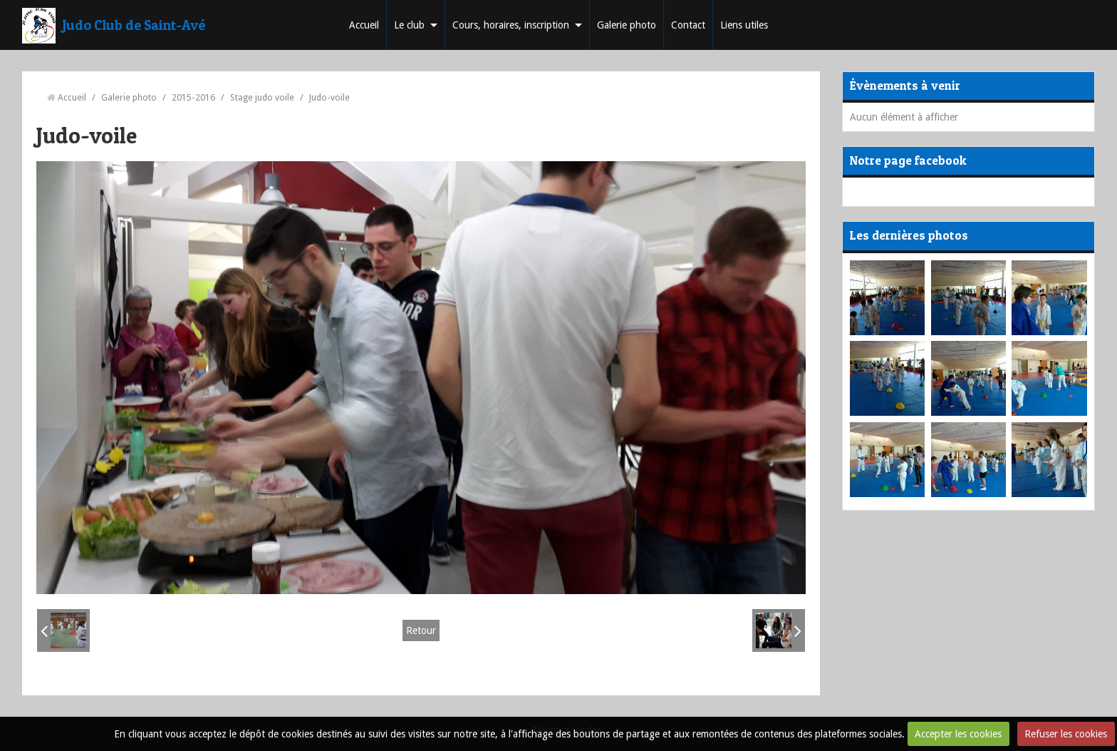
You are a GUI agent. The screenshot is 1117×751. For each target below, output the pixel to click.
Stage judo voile (262, 97)
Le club (409, 25)
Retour (421, 630)
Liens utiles (744, 25)
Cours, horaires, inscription (510, 25)
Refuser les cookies (1065, 734)
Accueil (364, 25)
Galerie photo (626, 25)
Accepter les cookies (958, 734)
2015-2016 (193, 97)
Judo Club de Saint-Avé (134, 25)
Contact (688, 25)
